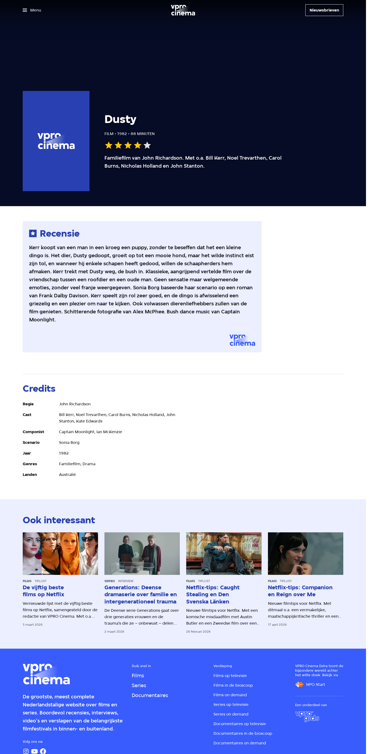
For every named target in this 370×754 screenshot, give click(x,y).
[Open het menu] (32, 10)
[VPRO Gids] (307, 716)
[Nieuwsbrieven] (324, 10)
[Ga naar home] (183, 10)
